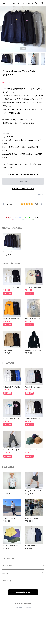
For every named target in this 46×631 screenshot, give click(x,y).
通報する (41, 195)
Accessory (6, 581)
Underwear (7, 566)
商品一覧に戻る (23, 592)
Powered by (23, 607)
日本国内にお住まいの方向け (23, 189)
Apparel (5, 573)
